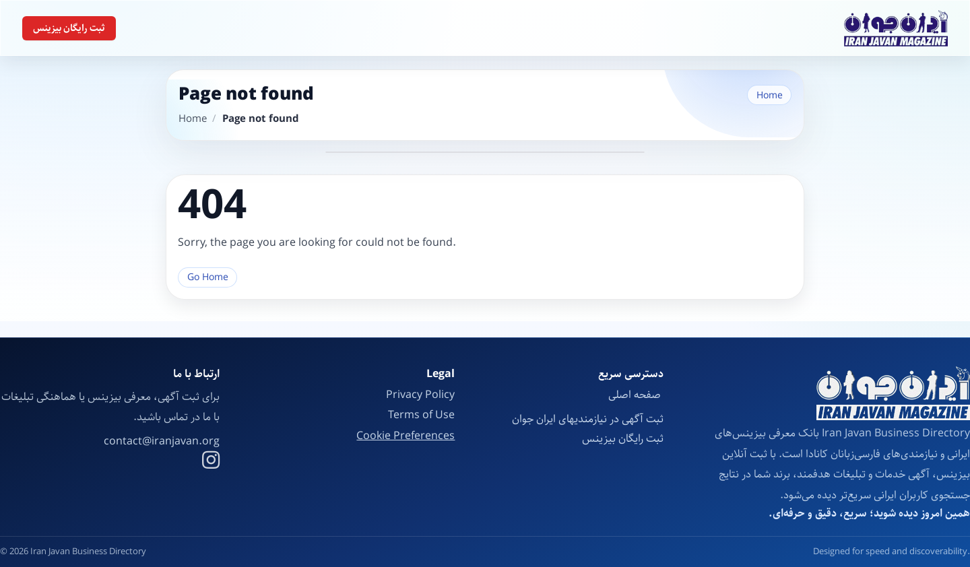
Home (769, 95)
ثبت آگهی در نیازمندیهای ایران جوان (588, 419)
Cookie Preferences (405, 436)
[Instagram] (211, 461)
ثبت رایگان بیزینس (69, 28)
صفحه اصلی (636, 395)
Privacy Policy (420, 395)
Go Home (207, 277)
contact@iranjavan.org (162, 442)
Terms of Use (421, 415)
